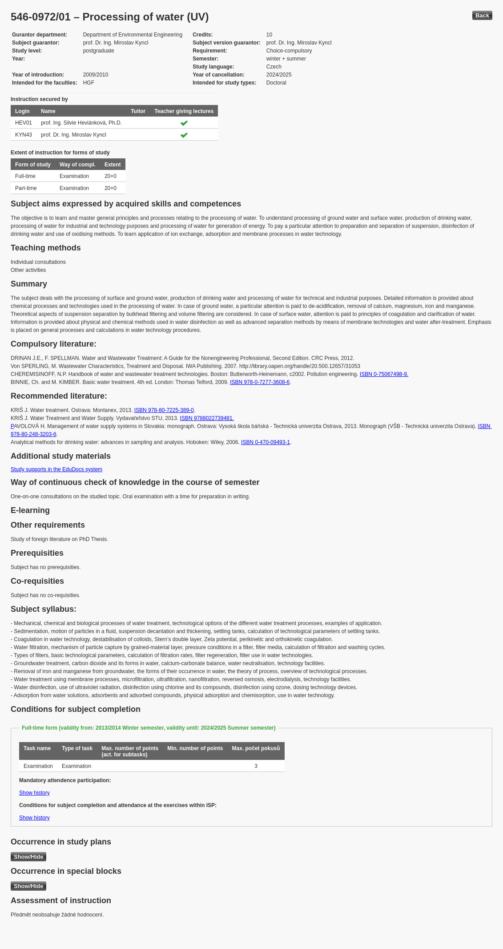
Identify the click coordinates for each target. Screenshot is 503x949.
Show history (34, 793)
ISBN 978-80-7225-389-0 (164, 410)
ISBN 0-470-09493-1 (265, 442)
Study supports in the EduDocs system (56, 469)
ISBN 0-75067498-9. (384, 374)
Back (482, 15)
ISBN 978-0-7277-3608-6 (260, 382)
